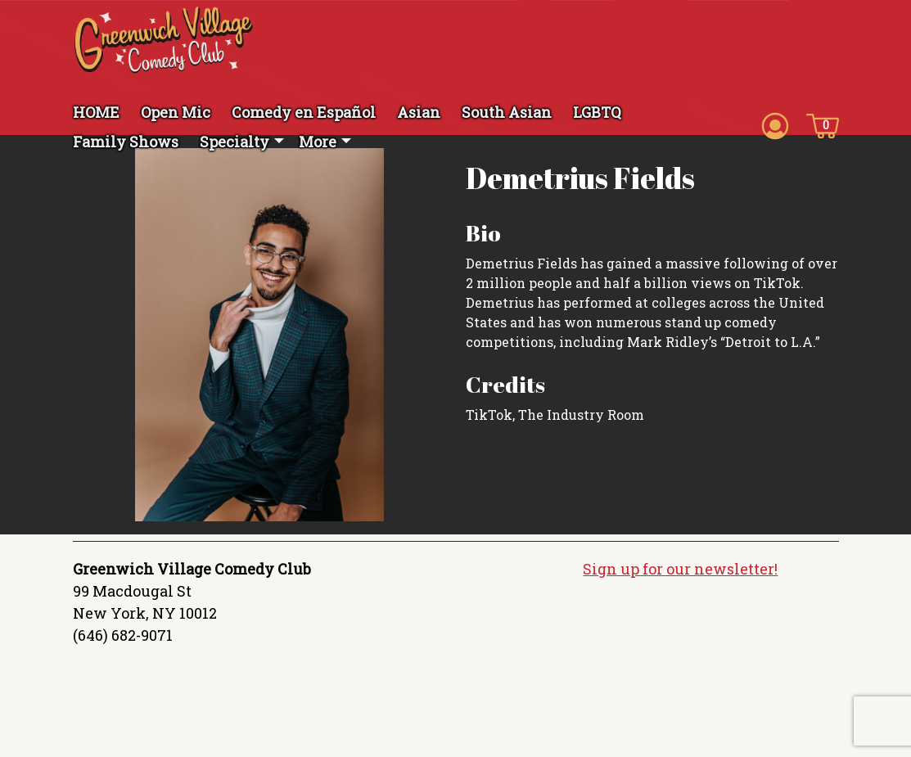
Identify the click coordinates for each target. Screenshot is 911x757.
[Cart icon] (822, 124)
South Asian (507, 112)
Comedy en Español (304, 112)
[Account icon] (775, 124)
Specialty (234, 141)
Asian (418, 112)
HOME (96, 112)
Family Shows (125, 141)
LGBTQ (597, 112)
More (317, 141)
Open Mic (175, 112)
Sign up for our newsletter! (680, 569)
